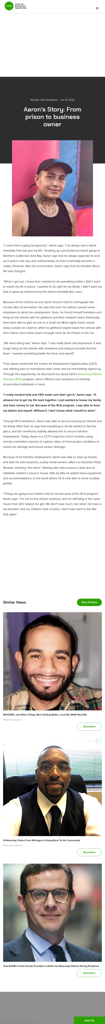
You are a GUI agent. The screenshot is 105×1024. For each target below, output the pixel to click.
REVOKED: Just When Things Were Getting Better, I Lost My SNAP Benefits (45, 714)
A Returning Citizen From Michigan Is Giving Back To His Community (41, 840)
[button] (97, 8)
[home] (15, 7)
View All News (89, 602)
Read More (89, 726)
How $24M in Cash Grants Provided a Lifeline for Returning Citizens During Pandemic (51, 966)
